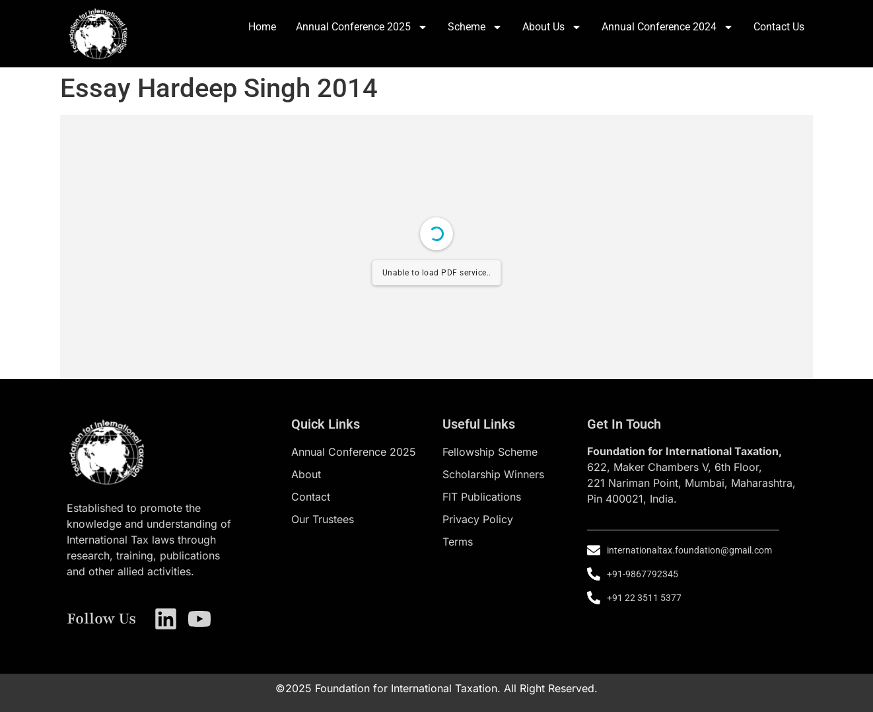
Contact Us (778, 26)
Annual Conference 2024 (668, 27)
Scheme (475, 27)
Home (262, 26)
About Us (552, 27)
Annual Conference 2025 (362, 27)
